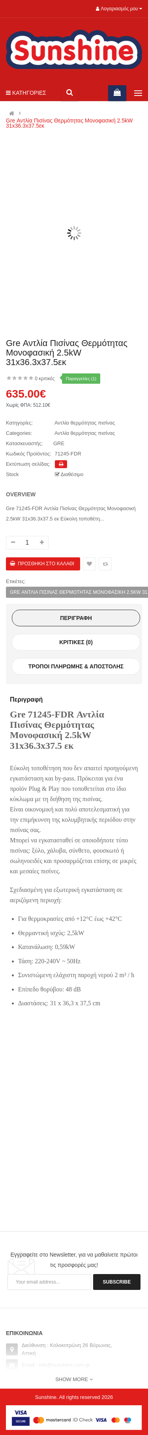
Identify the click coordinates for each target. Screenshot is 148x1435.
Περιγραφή (76, 618)
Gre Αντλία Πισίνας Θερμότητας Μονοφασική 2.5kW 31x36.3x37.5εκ (69, 123)
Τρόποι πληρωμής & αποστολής (76, 666)
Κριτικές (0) (76, 642)
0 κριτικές (44, 378)
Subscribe (117, 1282)
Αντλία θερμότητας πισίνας (84, 423)
